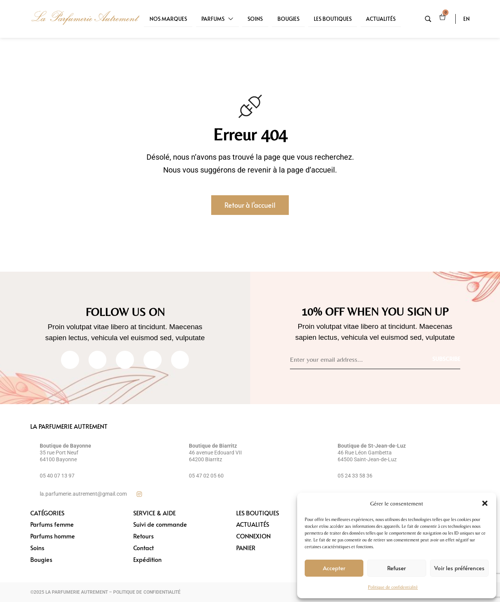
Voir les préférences (459, 568)
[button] (485, 503)
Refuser (396, 568)
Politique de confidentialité (393, 587)
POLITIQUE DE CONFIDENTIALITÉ (146, 592)
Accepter (334, 568)
